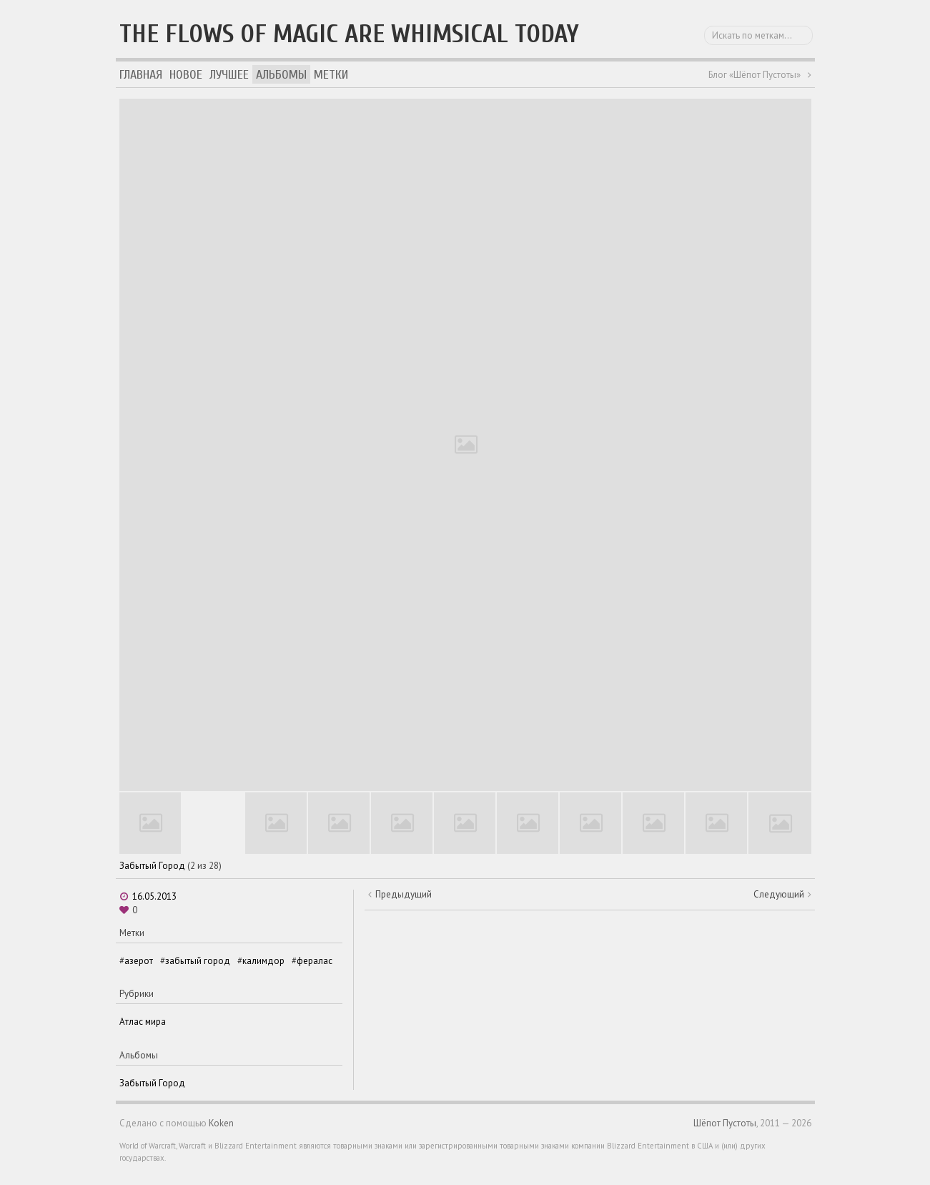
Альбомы (281, 74)
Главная (140, 74)
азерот (138, 961)
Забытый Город (152, 866)
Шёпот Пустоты (724, 1123)
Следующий (778, 894)
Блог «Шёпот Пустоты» (754, 75)
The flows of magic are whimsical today (349, 34)
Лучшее (229, 74)
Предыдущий (403, 894)
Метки (331, 74)
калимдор (263, 961)
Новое (185, 74)
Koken (221, 1123)
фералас (314, 961)
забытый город (197, 961)
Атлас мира (142, 1022)
